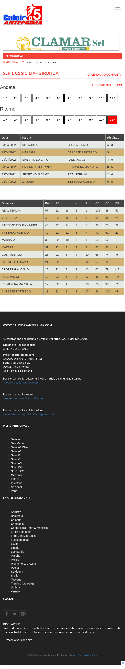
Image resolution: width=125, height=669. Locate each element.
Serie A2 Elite (19, 447)
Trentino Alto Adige (22, 583)
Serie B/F (17, 467)
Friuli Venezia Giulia (23, 535)
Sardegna (17, 571)
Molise (15, 559)
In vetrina (17, 483)
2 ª (15, 98)
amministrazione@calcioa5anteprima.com (28, 414)
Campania (17, 523)
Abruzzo (16, 512)
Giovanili (16, 475)
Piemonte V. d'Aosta (23, 563)
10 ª (101, 98)
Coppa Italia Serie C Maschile (29, 527)
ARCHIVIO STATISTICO (107, 85)
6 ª (58, 98)
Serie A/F (17, 463)
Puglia (15, 567)
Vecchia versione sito (19, 640)
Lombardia (17, 551)
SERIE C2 (17, 471)
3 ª (26, 98)
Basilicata (17, 516)
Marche (15, 555)
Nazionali (17, 487)
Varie (14, 491)
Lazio (14, 543)
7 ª (69, 98)
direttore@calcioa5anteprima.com (24, 398)
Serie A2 (16, 451)
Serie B (15, 455)
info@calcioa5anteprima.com (20, 382)
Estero (15, 479)
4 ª (37, 98)
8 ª (80, 98)
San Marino (18, 443)
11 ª (112, 98)
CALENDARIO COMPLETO (105, 74)
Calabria (16, 519)
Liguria (15, 547)
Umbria (15, 587)
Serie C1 (16, 459)
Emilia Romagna (21, 531)
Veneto (15, 591)
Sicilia (14, 575)
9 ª (91, 98)
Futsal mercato (20, 539)
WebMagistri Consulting (86, 654)
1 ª (5, 98)
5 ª (48, 98)
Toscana (16, 579)
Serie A (15, 439)
